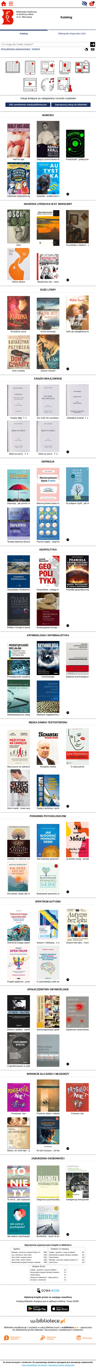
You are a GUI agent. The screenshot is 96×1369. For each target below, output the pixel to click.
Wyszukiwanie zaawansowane (15, 49)
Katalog (24, 33)
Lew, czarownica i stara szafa (21, 1255)
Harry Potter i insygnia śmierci (22, 1257)
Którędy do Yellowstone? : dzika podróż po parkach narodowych (52, 1277)
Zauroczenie (53, 1262)
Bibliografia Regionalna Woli (72, 33)
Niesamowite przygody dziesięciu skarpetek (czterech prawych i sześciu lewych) (39, 1262)
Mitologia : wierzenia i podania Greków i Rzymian (28, 1252)
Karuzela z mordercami (38, 1280)
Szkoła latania (54, 1257)
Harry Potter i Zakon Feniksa (21, 1260)
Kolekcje (36, 49)
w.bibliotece (69, 1327)
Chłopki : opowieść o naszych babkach (62, 1252)
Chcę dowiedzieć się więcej (34, 1365)
